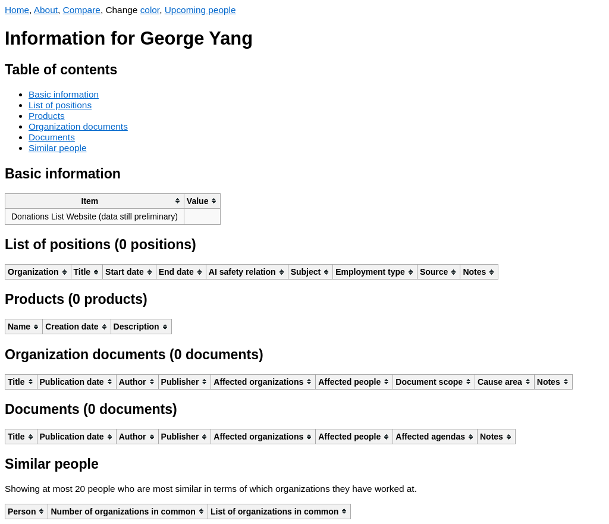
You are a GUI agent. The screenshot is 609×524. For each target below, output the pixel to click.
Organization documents (78, 126)
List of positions (60, 105)
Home (17, 10)
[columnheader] (94, 200)
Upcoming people (200, 10)
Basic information (64, 94)
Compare (82, 10)
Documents (52, 137)
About (46, 10)
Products (47, 116)
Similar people (58, 148)
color (150, 10)
